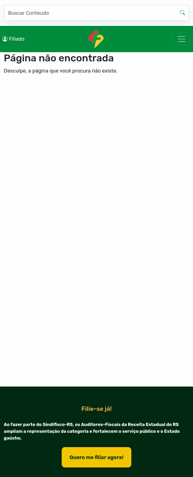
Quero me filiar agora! (96, 457)
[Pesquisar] (90, 13)
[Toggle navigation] (181, 39)
